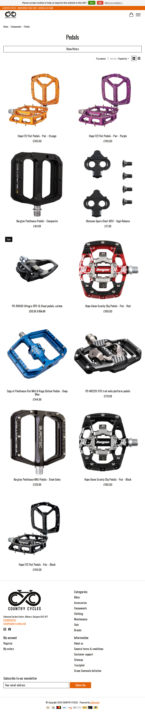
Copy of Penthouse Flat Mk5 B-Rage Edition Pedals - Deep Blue (37, 392)
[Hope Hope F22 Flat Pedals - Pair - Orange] (37, 98)
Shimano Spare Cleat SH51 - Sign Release (108, 221)
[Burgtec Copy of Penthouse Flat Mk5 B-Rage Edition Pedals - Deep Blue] (37, 353)
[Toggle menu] (138, 14)
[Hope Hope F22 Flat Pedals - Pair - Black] (37, 527)
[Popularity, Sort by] (123, 58)
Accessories (80, 603)
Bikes (77, 597)
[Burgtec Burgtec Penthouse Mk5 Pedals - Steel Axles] (37, 442)
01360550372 (9, 620)
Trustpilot (79, 665)
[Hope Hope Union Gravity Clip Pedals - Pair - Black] (107, 442)
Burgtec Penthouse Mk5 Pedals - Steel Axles (37, 479)
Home (5, 26)
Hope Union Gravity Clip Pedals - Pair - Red (108, 306)
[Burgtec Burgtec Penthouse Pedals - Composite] (37, 183)
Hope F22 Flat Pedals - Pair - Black (37, 564)
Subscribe (80, 685)
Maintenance (80, 619)
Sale (76, 625)
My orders (8, 649)
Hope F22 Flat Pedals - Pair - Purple (108, 136)
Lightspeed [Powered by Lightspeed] (94, 702)
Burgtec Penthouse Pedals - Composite (37, 221)
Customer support (83, 654)
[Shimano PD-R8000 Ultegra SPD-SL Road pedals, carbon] (37, 268)
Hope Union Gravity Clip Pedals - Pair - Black (107, 479)
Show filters (72, 49)
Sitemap (78, 660)
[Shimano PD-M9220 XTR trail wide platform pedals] (107, 353)
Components (16, 26)
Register (8, 643)
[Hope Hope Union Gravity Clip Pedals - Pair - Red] (107, 268)
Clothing (78, 614)
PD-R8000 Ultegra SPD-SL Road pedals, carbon (37, 306)
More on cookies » (114, 3)
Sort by (113, 58)
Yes (92, 3)
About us (78, 643)
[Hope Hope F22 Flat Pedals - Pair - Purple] (107, 98)
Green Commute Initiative (87, 671)
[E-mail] (36, 685)
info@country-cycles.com (14, 623)
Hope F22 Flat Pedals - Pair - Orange (37, 136)
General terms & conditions (88, 649)
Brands (77, 630)
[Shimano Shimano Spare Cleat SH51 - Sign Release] (107, 183)
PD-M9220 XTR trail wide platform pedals (107, 391)
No (100, 3)
